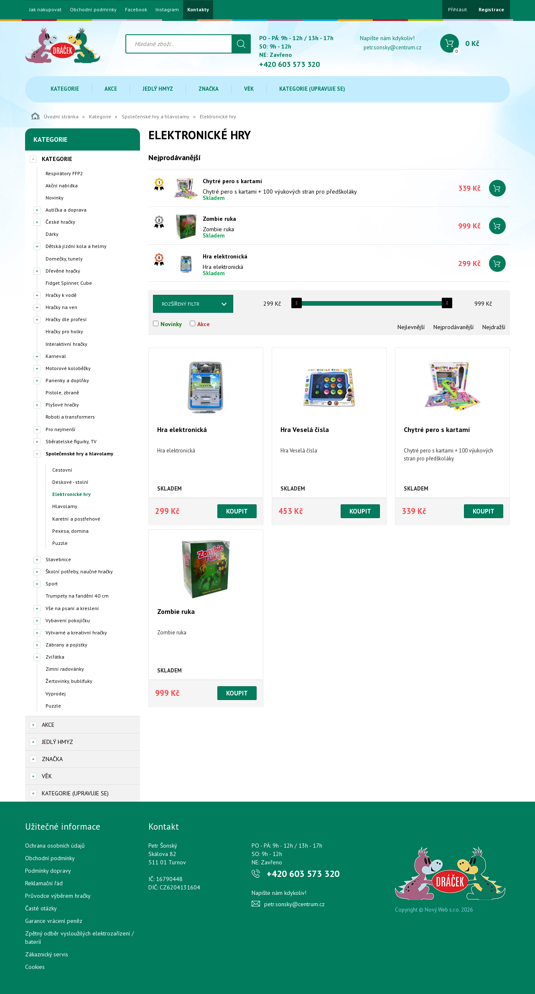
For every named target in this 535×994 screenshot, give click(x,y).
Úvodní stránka (55, 116)
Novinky (55, 197)
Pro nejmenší (61, 429)
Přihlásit (457, 9)
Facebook (136, 10)
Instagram (167, 10)
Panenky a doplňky (67, 380)
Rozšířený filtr (180, 304)
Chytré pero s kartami (232, 181)
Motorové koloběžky (68, 368)
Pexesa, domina (70, 531)
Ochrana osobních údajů (55, 845)
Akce (110, 88)
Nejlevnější (411, 327)
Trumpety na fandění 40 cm (77, 596)
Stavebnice (58, 559)
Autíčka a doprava (66, 210)
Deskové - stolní (70, 482)
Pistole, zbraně (62, 392)
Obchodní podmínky (93, 10)
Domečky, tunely (64, 259)
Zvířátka (55, 657)
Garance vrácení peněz (53, 921)
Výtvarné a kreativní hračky (76, 632)
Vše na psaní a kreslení (72, 608)
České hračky (60, 222)
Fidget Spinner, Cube (69, 283)
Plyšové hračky (62, 404)
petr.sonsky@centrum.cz (392, 47)
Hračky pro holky (64, 331)
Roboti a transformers (70, 417)
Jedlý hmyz (158, 88)
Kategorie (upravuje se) (312, 88)
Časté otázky (41, 908)
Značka (209, 88)
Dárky (52, 234)
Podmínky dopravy (48, 870)
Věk (249, 88)
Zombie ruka (219, 218)
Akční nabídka (62, 185)
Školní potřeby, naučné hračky (79, 571)
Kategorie (65, 88)
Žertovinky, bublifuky (69, 681)
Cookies (35, 967)
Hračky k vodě (61, 295)
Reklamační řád (44, 883)
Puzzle (60, 543)
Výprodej (56, 693)
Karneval (56, 356)
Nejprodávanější (453, 327)
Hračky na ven (61, 307)
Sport (52, 583)
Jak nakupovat (45, 10)
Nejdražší (493, 327)
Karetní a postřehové (76, 519)
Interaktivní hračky (66, 344)
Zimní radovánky (65, 669)
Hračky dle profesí (66, 319)
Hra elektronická (225, 256)
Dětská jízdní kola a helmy (76, 246)
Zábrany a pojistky (66, 644)
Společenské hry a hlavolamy (155, 116)
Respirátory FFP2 (64, 173)
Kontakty (198, 10)
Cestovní (62, 470)
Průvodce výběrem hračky (58, 895)
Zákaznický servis (46, 954)
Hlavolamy (64, 506)
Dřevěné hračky (63, 271)
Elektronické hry (71, 494)
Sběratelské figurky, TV (71, 441)
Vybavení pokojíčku (68, 620)
